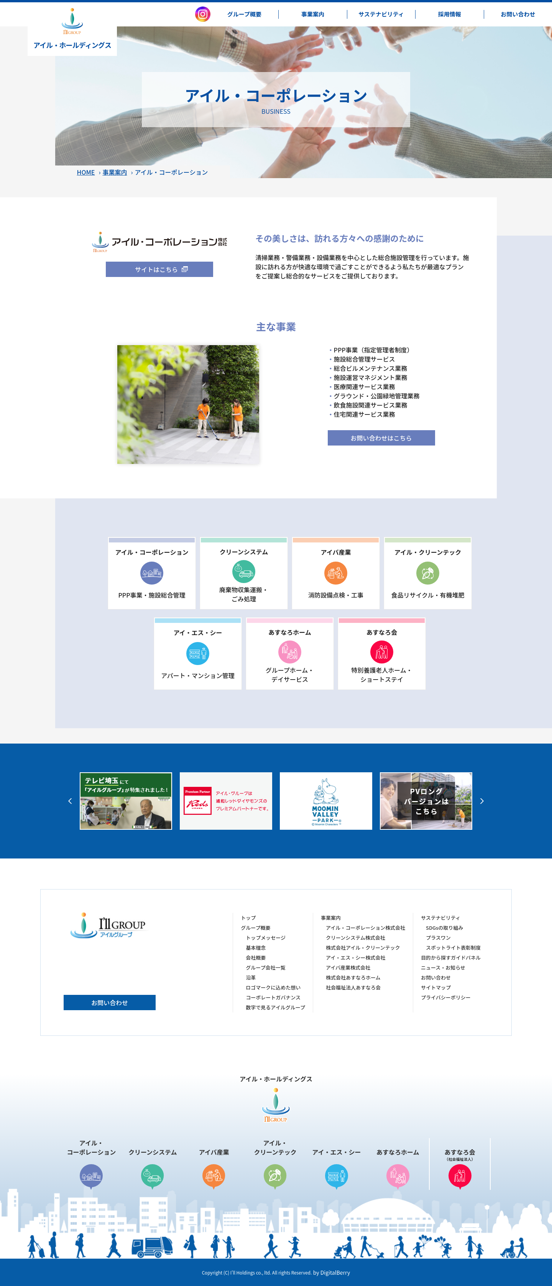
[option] (126, 801)
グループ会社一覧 (265, 967)
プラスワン (438, 937)
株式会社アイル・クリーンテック (363, 947)
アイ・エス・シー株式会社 (355, 957)
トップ (248, 917)
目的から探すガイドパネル (451, 957)
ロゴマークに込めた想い (273, 987)
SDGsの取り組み (444, 927)
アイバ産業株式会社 (348, 967)
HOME (86, 172)
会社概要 (256, 957)
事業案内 (312, 14)
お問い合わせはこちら (381, 437)
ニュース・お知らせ (443, 967)
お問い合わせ (109, 1002)
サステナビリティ (381, 14)
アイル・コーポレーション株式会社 (365, 927)
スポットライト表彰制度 (453, 947)
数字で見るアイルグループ (275, 1007)
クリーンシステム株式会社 (355, 937)
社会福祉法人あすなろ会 (353, 987)
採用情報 (449, 14)
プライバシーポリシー (446, 997)
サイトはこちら (156, 269)
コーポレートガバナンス (273, 997)
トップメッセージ (266, 937)
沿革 (251, 977)
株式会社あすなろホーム (353, 977)
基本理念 (256, 947)
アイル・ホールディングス (72, 29)
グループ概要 (244, 14)
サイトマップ (436, 987)
